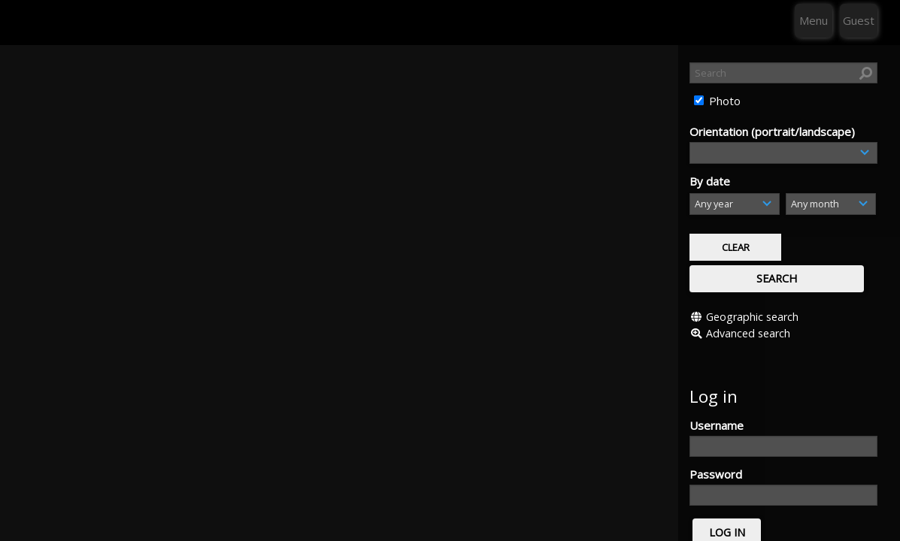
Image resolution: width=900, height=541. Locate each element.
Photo (723, 100)
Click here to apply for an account (775, 525)
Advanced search (748, 299)
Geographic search (752, 282)
